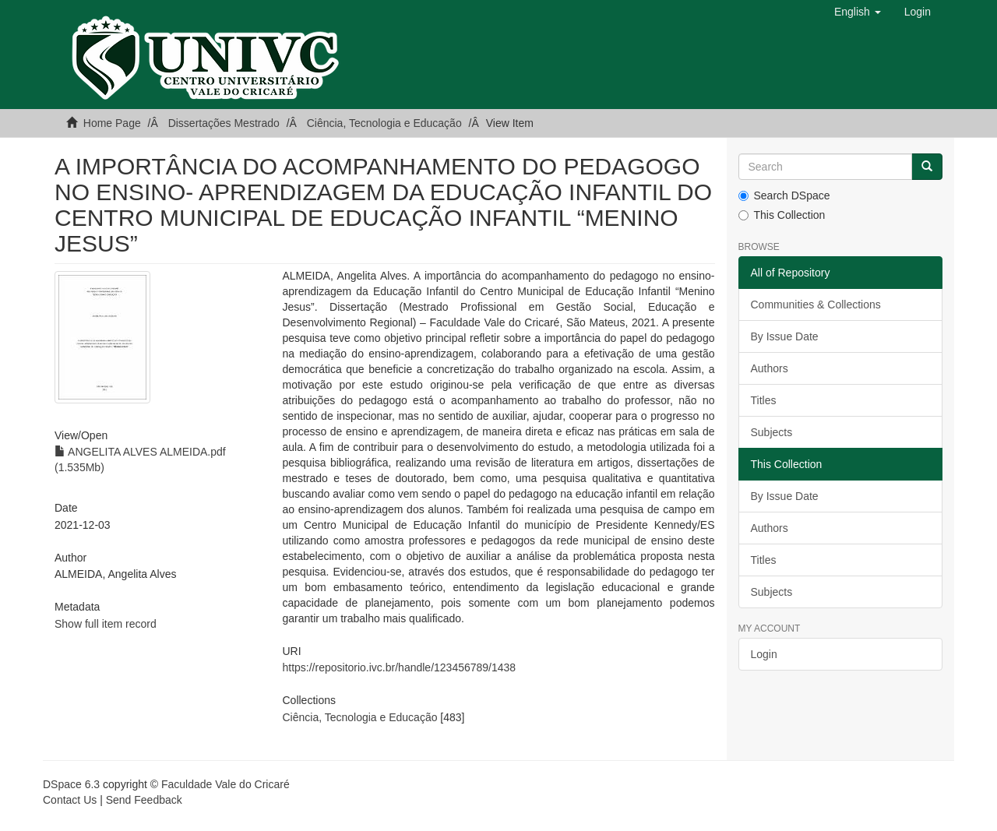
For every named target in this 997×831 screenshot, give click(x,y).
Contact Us (70, 800)
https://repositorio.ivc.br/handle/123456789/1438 (399, 667)
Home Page (112, 123)
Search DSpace (784, 195)
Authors (769, 368)
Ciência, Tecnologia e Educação (384, 123)
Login (764, 654)
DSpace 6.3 (71, 784)
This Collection (782, 215)
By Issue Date (785, 336)
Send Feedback (144, 800)
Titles (764, 400)
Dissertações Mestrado (224, 123)
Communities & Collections (816, 304)
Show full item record (106, 624)
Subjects (772, 432)
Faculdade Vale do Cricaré (225, 784)
